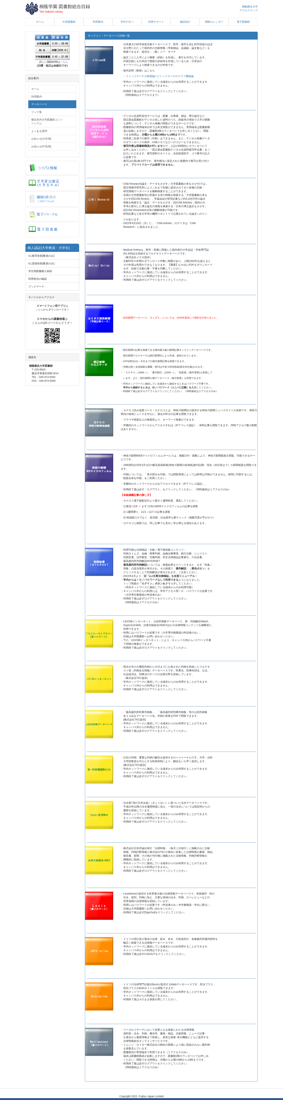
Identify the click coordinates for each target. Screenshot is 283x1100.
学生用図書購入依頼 (40, 271)
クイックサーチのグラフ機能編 (175, 76)
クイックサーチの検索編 (140, 76)
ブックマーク (36, 286)
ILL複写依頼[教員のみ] (41, 255)
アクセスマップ (248, 10)
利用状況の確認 (37, 278)
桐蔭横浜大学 (250, 6)
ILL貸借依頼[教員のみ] (41, 263)
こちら (64, 61)
